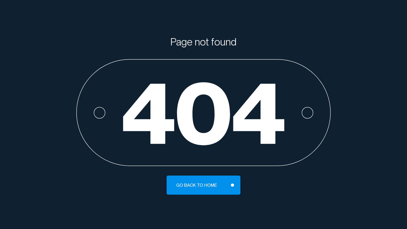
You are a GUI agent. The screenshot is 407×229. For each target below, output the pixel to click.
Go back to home (196, 185)
